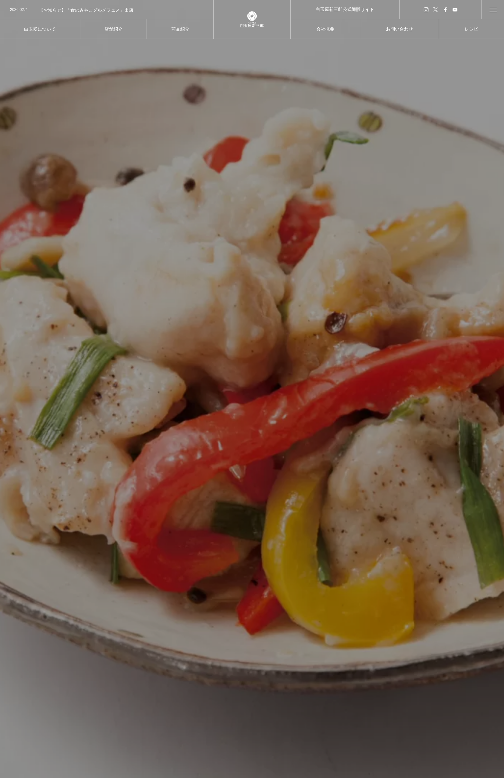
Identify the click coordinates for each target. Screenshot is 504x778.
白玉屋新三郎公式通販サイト (345, 9)
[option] (106, 10)
